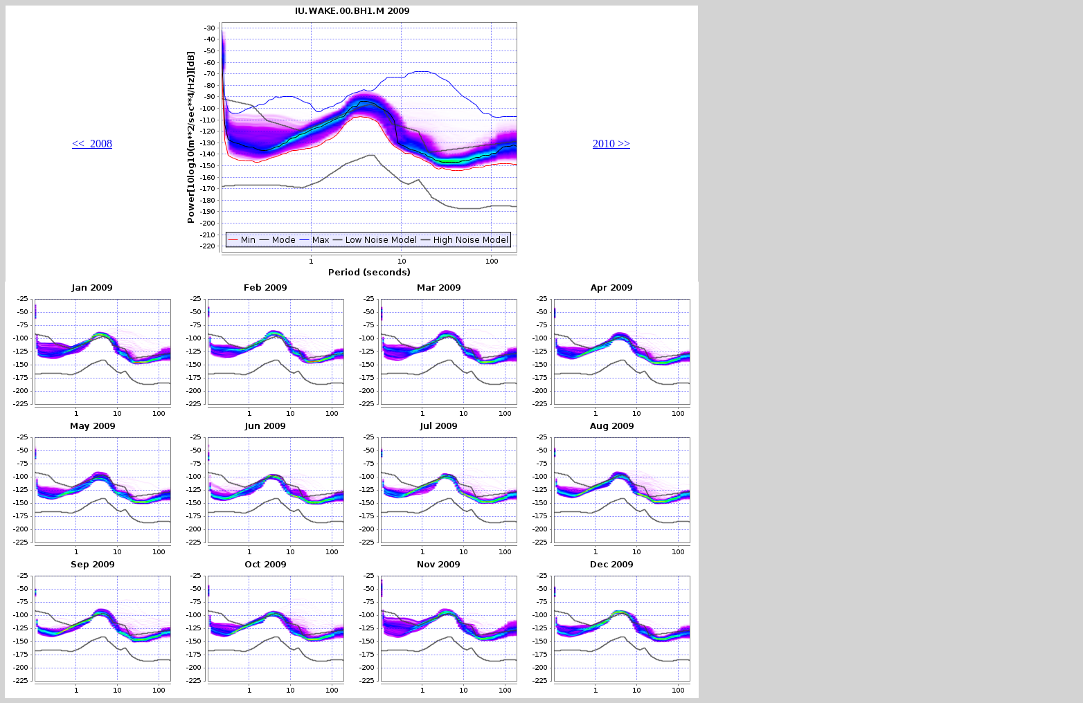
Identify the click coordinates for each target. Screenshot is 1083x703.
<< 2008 (92, 143)
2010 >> (611, 143)
